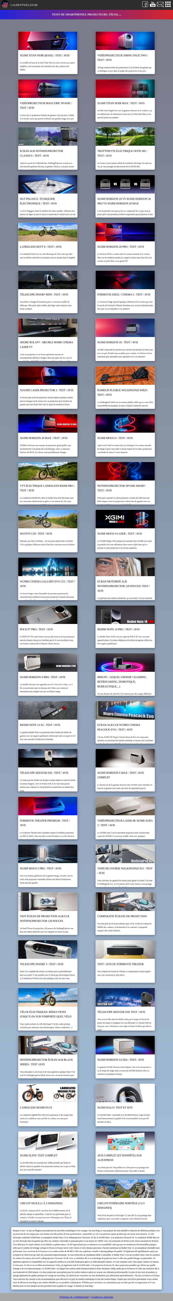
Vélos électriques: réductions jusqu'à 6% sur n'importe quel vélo (45, 1014)
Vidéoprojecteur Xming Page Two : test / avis (122, 57)
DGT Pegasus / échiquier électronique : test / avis (38, 201)
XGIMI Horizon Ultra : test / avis (120, 1059)
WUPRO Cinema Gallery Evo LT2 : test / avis (47, 583)
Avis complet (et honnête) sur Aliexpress (119, 1157)
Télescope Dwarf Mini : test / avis (44, 294)
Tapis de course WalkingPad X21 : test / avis (124, 870)
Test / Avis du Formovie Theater (120, 964)
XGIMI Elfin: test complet (38, 1155)
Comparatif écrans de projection (122, 916)
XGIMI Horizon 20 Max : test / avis (44, 438)
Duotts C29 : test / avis (36, 533)
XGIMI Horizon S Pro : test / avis (42, 677)
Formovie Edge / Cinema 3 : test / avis (123, 294)
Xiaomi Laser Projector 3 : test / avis (46, 390)
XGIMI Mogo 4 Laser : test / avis (119, 533)
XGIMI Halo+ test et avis (115, 1107)
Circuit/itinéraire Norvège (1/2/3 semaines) (121, 1205)
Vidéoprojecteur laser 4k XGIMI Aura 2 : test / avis (125, 823)
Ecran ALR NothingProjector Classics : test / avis (41, 153)
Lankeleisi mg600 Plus (36, 1107)
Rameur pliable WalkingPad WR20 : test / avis (122, 392)
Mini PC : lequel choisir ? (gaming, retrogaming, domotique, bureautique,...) (122, 682)
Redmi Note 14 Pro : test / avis (118, 629)
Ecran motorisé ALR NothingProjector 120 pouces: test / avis (123, 586)
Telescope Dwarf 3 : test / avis (42, 964)
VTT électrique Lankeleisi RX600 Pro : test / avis (47, 488)
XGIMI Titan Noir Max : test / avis (121, 103)
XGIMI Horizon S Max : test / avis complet (120, 775)
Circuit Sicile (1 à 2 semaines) (41, 1203)
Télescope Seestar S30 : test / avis (44, 772)
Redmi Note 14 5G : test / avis (40, 725)
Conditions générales (102, 1297)
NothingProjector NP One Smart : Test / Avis (121, 488)
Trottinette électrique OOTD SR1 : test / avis (122, 153)
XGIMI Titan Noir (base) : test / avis (45, 55)
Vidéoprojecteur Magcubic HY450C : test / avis (46, 105)
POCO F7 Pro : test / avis (36, 629)
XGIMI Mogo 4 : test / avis (115, 438)
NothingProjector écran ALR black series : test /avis (46, 1062)
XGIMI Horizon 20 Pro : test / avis (120, 246)
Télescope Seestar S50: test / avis (121, 1011)
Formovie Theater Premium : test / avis (45, 823)
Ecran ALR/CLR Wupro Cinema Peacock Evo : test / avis (118, 727)
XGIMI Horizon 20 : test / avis (117, 342)
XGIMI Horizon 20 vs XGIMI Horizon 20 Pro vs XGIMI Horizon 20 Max (124, 201)
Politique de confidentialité (74, 1297)
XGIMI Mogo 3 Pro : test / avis (40, 868)
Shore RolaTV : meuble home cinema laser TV (46, 344)
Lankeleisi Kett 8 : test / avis (41, 246)
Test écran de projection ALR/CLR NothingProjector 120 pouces (44, 918)
